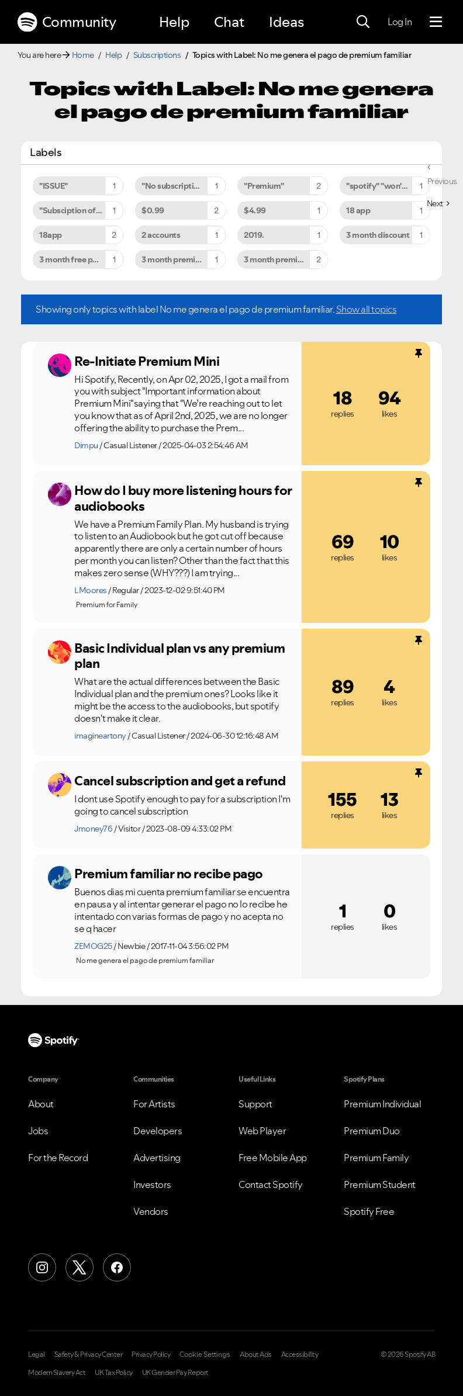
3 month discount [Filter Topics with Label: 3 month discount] (377, 235)
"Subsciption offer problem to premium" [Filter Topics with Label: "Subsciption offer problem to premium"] (81, 210)
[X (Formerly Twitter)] (79, 1267)
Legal (36, 1354)
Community (67, 22)
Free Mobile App (273, 1157)
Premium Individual (382, 1103)
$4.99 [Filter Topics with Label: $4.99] (255, 210)
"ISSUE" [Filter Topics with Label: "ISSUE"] (53, 186)
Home (83, 55)
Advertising (157, 1157)
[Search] (363, 22)
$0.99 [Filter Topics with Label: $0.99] (152, 210)
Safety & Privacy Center (88, 1354)
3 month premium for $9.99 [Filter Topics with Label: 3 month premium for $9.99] (286, 259)
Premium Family (376, 1157)
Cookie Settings (204, 1354)
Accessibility (300, 1354)
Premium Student (380, 1184)
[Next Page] (438, 203)
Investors (152, 1184)
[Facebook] (117, 1267)
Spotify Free (369, 1211)
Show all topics (366, 309)
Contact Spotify (271, 1184)
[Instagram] (42, 1267)
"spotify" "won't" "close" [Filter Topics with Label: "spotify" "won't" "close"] (388, 186)
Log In (400, 21)
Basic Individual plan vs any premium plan (179, 655)
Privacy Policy (151, 1354)
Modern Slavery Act (56, 1372)
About (41, 1103)
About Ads (256, 1354)
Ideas (286, 22)
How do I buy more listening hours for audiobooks (183, 498)
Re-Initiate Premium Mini (146, 361)
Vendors (150, 1211)
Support (255, 1103)
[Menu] (435, 22)
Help (174, 22)
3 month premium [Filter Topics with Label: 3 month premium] (174, 259)
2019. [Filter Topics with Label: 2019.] (254, 235)
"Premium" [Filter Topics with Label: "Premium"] (264, 186)
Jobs (38, 1130)
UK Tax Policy (114, 1372)
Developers (157, 1130)
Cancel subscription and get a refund (179, 780)
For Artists (154, 1103)
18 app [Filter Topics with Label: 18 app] (358, 210)
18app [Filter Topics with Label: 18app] (50, 235)
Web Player (262, 1130)
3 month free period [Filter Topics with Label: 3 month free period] (75, 259)
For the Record (58, 1157)
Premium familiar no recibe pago (168, 873)
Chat (229, 22)
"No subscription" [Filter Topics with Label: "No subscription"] (173, 186)
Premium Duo (372, 1130)
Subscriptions (157, 55)
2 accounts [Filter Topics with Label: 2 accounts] (160, 235)
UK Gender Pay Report (175, 1372)
